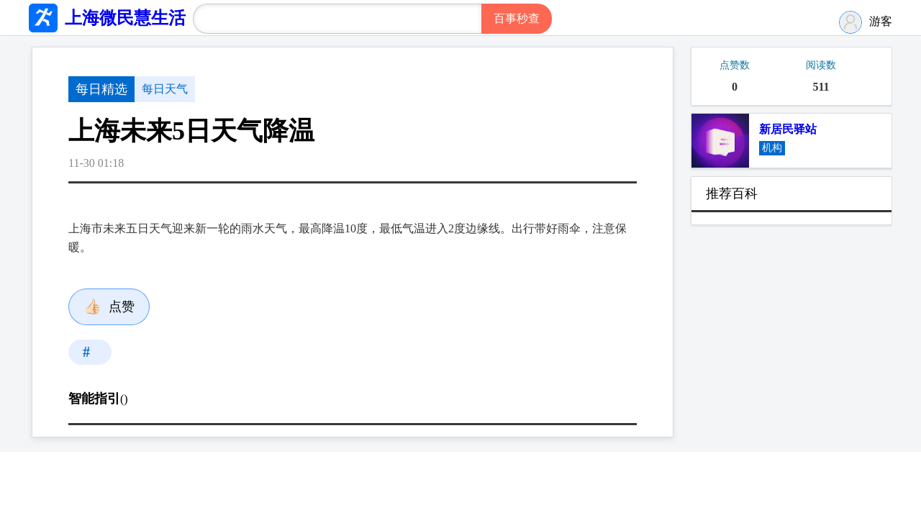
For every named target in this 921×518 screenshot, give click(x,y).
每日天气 (165, 89)
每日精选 (101, 89)
